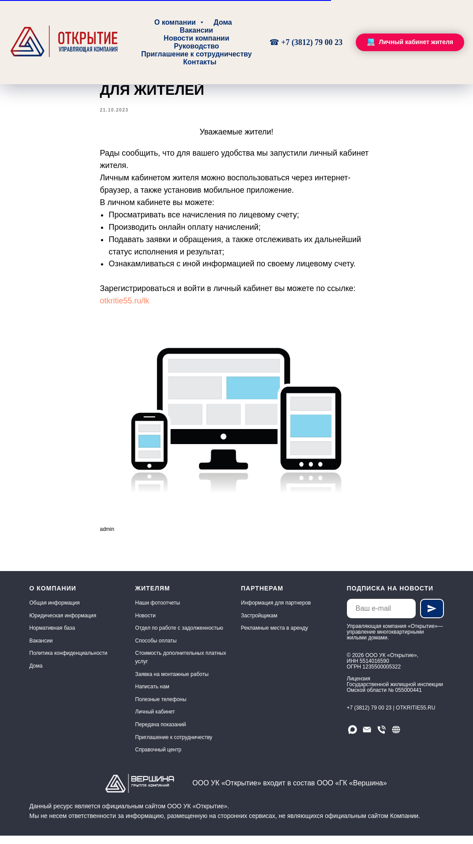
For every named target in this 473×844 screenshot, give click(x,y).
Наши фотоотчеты (157, 611)
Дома (223, 22)
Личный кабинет (155, 720)
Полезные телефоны (160, 707)
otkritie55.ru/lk (124, 304)
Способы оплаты (156, 649)
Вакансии (196, 30)
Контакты (199, 62)
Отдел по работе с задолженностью (179, 636)
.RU (431, 716)
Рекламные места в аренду (274, 636)
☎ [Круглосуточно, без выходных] (275, 42)
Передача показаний (160, 732)
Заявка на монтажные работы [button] (172, 682)
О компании (175, 22)
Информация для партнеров (276, 611)
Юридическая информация (63, 623)
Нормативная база (52, 636)
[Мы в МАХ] (352, 737)
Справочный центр (158, 758)
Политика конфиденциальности (69, 661)
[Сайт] (396, 737)
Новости (145, 623)
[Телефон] (381, 737)
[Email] (366, 737)
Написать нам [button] (152, 695)
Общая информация (55, 611)
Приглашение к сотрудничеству (196, 54)
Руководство (196, 46)
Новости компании (196, 38)
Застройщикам (259, 623)
